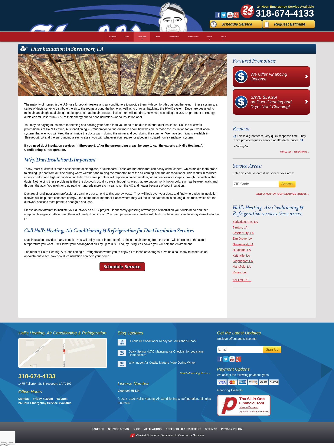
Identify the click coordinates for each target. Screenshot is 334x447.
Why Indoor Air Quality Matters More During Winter (162, 362)
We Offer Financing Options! (280, 77)
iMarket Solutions (147, 435)
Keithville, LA (241, 255)
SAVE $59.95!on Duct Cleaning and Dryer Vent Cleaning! (280, 102)
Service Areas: (247, 166)
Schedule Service (236, 24)
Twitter (223, 15)
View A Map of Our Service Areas (281, 193)
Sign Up (272, 349)
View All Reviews (293, 152)
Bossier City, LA (243, 233)
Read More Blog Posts (194, 373)
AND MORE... (242, 280)
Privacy (4, 443)
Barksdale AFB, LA (245, 221)
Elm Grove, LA (242, 238)
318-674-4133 (285, 13)
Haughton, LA (242, 249)
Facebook (217, 15)
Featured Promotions (254, 61)
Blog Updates (130, 333)
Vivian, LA (239, 272)
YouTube (230, 15)
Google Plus (236, 15)
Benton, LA (240, 227)
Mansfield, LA (242, 266)
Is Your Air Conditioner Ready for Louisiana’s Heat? (162, 341)
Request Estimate (289, 24)
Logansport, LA (243, 261)
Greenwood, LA (243, 244)
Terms (11, 443)
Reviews (241, 129)
